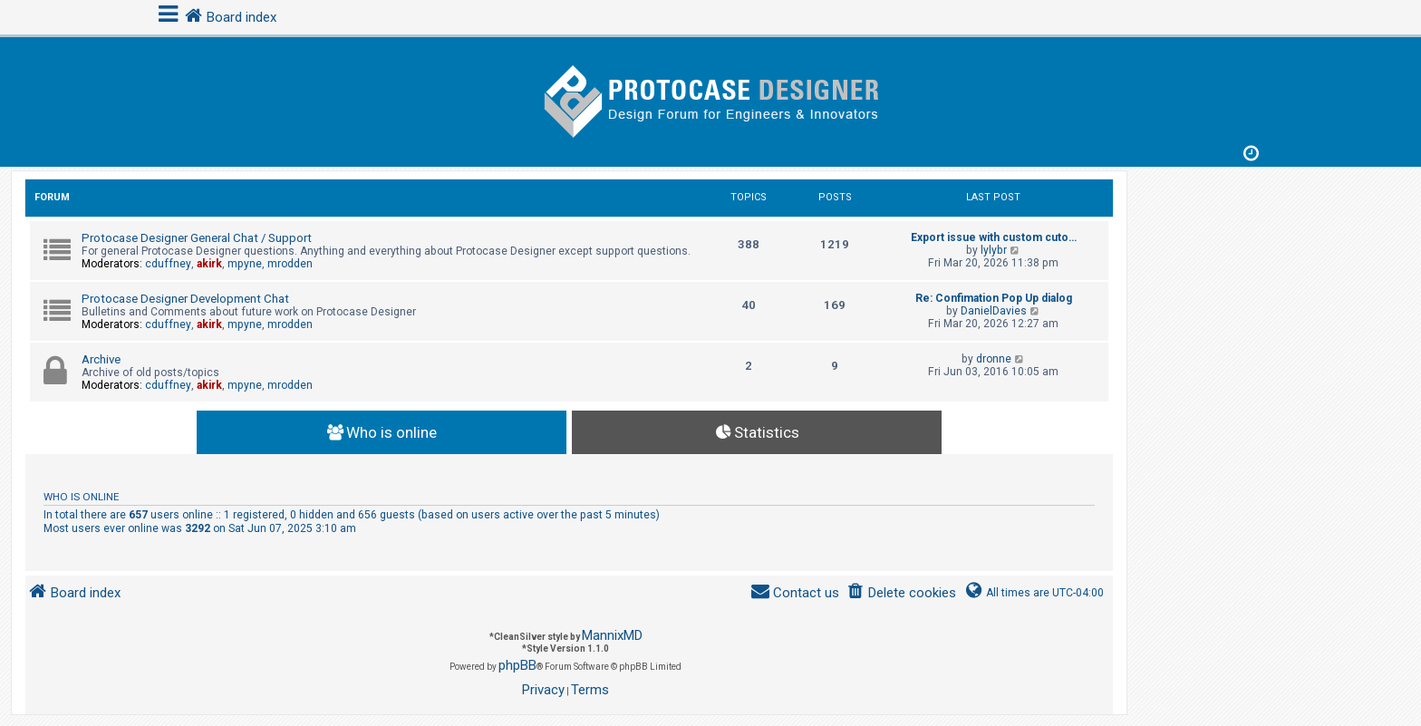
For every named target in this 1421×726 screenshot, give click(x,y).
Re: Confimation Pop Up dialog (993, 298)
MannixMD (612, 635)
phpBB (517, 665)
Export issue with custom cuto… (994, 237)
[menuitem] (901, 593)
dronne (993, 359)
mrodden (290, 263)
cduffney (168, 263)
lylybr (994, 250)
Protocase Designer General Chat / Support (197, 238)
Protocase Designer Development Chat (185, 298)
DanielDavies (994, 311)
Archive (101, 359)
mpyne (244, 263)
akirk (209, 263)
